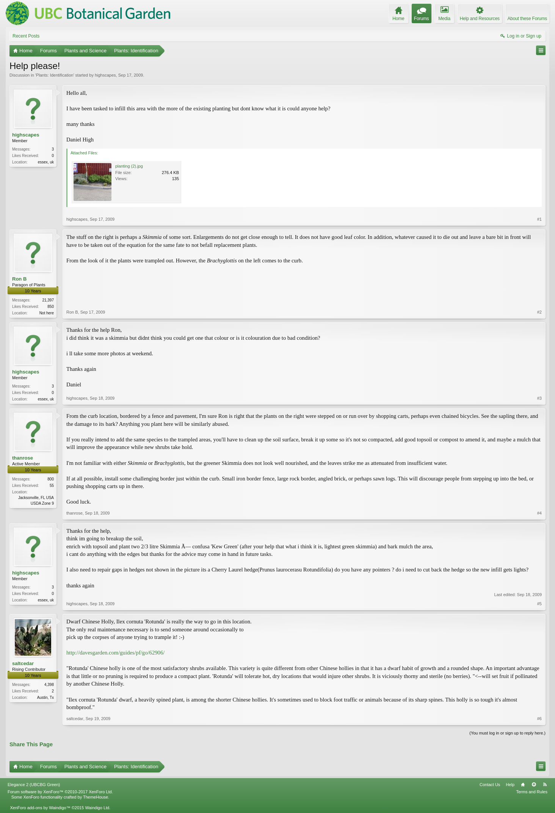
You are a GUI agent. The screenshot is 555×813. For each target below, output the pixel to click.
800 (50, 479)
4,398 (49, 685)
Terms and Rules (531, 791)
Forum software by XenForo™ (60, 791)
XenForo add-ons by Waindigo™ (40, 807)
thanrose (22, 458)
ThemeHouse (95, 797)
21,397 (48, 300)
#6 (539, 718)
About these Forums (527, 18)
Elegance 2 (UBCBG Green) (34, 784)
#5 (539, 603)
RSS (544, 784)
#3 (539, 398)
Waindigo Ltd (97, 807)
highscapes (105, 75)
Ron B (19, 279)
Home (522, 784)
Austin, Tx (45, 697)
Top (533, 784)
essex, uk (46, 162)
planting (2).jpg (129, 166)
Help (510, 784)
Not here (46, 313)
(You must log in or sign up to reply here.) (507, 733)
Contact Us (490, 784)
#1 (539, 219)
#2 (539, 312)
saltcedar (23, 663)
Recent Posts (26, 36)
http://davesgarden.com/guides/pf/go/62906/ (115, 653)
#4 (539, 513)
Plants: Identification (54, 75)
